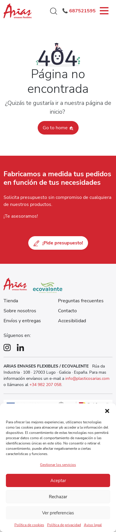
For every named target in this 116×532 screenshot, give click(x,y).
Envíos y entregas (22, 321)
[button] (107, 411)
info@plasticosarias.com (87, 378)
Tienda (11, 301)
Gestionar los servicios (58, 464)
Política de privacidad (64, 525)
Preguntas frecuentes (81, 301)
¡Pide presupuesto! (58, 243)
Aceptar (58, 481)
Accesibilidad (72, 321)
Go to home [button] (58, 128)
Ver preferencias (58, 513)
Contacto (67, 311)
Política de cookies (29, 525)
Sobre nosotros (20, 311)
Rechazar (58, 497)
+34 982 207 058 (45, 384)
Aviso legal (93, 525)
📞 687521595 (79, 11)
